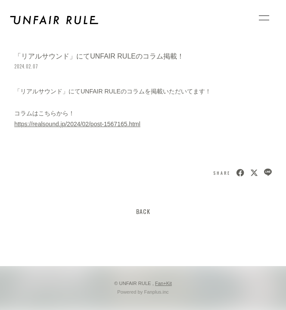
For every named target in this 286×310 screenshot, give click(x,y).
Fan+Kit (163, 283)
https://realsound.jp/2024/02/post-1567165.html (77, 124)
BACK (143, 211)
